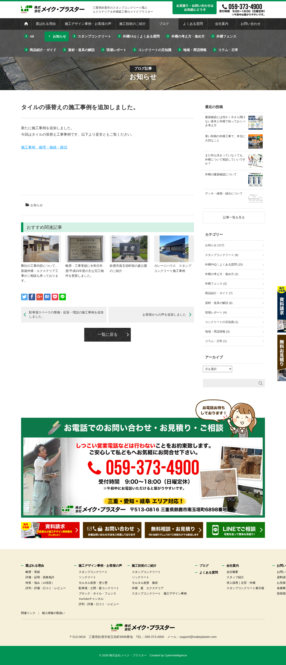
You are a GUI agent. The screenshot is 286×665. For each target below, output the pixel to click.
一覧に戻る (108, 334)
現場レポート (116, 50)
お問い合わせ (251, 24)
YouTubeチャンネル (91, 598)
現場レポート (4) (216, 312)
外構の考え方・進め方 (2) (221, 274)
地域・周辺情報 (194, 50)
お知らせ (59, 36)
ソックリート (87, 577)
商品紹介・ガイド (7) (219, 293)
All (32, 36)
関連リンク (28, 613)
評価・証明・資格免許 (39, 577)
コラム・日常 (228, 50)
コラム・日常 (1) (216, 341)
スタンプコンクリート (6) (221, 255)
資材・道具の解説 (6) (219, 303)
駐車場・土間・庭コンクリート (99, 588)
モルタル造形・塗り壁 (93, 582)
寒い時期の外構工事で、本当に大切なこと (225, 138)
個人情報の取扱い (53, 613)
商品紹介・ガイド (43, 50)
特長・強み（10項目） (39, 582)
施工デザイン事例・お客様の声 (88, 24)
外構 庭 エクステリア (148, 588)
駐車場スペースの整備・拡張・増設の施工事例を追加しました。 (66, 315)
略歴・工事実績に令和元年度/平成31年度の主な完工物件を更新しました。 (84, 270)
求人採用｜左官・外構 (241, 582)
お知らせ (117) (214, 245)
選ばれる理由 (46, 24)
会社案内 (221, 24)
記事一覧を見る (234, 217)
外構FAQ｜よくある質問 (141, 36)
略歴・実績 (32, 572)
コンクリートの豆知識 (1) (221, 322)
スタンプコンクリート (94, 36)
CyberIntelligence (176, 655)
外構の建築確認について (221, 174)
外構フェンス (226, 36)
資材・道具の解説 (81, 50)
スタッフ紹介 (235, 577)
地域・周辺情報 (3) (217, 331)
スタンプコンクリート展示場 (245, 588)
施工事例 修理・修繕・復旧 (44, 147)
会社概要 (232, 572)
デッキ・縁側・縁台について (224, 193)
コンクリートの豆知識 (154, 50)
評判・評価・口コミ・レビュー (45, 588)
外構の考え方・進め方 (188, 36)
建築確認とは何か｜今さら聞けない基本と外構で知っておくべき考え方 (225, 121)
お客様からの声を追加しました (164, 314)
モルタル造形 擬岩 (145, 582)
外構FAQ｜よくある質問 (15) (224, 264)
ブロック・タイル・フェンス (97, 593)
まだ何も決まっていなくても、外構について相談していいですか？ (225, 159)
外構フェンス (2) (216, 283)
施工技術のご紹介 (132, 24)
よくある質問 (193, 24)
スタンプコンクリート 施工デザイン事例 (159, 593)
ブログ (164, 24)
